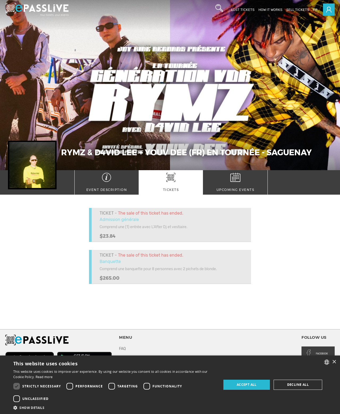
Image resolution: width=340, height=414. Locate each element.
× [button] (334, 362)
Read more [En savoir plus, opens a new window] (44, 377)
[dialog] (170, 385)
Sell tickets (297, 10)
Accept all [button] (247, 384)
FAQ (122, 348)
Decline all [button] (298, 384)
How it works (270, 10)
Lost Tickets (242, 10)
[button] (114, 407)
